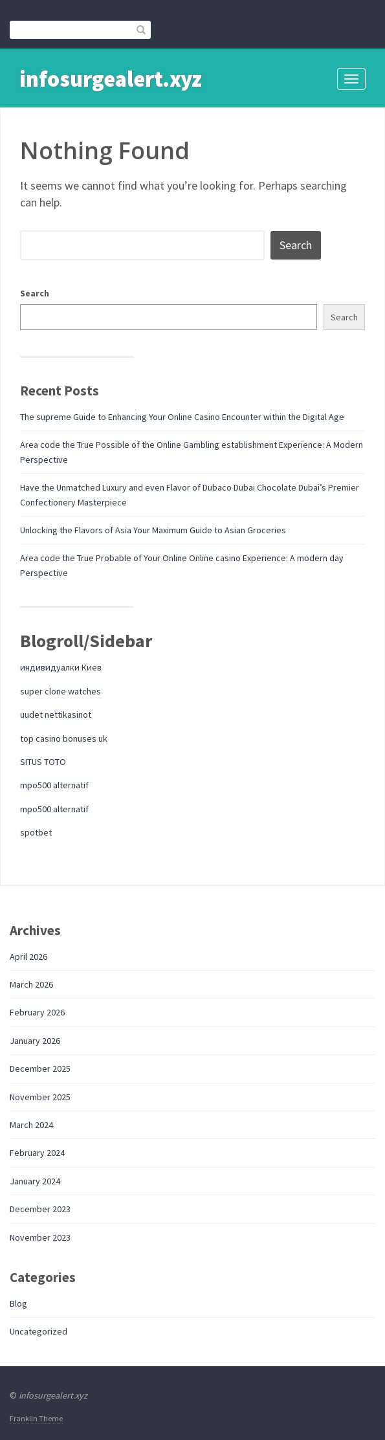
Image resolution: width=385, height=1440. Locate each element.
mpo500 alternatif (54, 785)
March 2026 (31, 984)
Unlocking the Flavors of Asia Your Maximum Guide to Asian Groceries (153, 530)
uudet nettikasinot (55, 714)
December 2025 (40, 1068)
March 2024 (31, 1125)
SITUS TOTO (43, 762)
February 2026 (37, 1012)
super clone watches (60, 691)
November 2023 (40, 1237)
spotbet (36, 832)
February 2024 (37, 1152)
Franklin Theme (36, 1418)
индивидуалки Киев (61, 667)
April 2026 (28, 956)
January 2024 (35, 1181)
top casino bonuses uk (63, 738)
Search (34, 293)
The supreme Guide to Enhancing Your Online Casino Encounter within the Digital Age (182, 417)
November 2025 (40, 1097)
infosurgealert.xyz (110, 79)
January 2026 (35, 1041)
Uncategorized (38, 1331)
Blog (18, 1303)
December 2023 (40, 1209)
